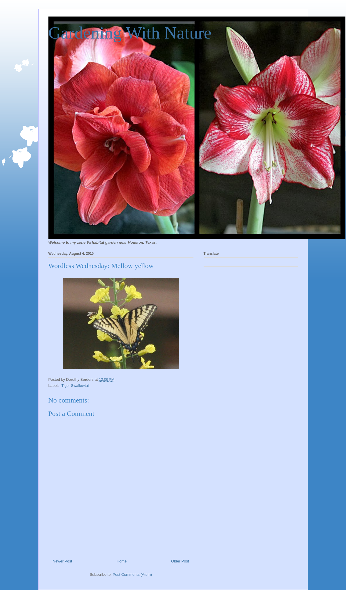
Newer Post (62, 561)
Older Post (180, 561)
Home (122, 561)
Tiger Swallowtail (75, 385)
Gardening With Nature (130, 32)
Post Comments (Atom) (132, 574)
